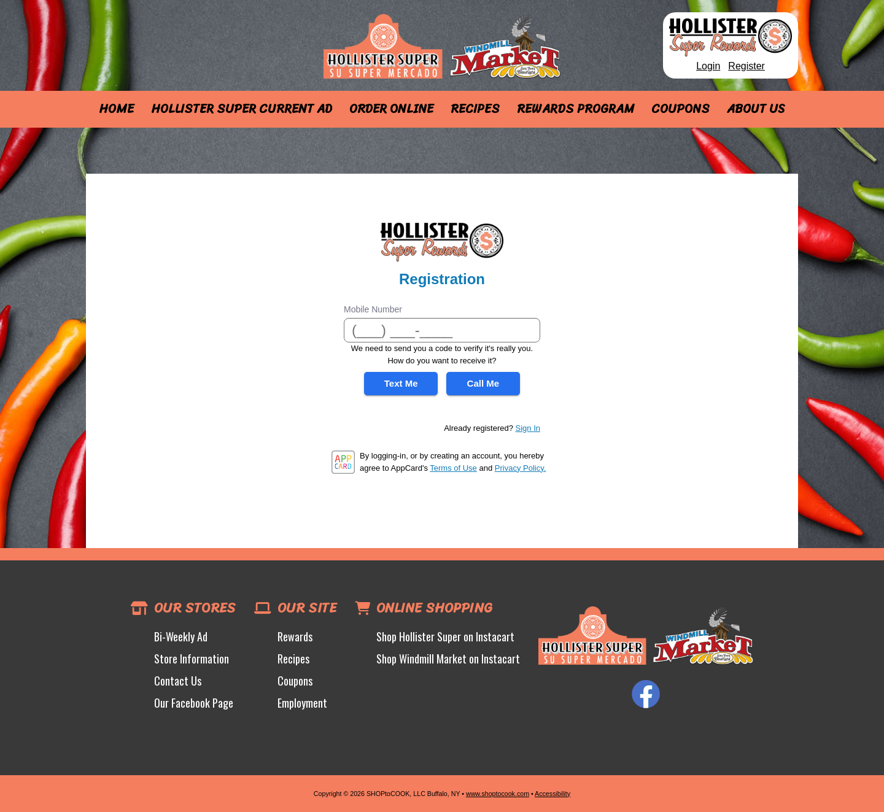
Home (116, 109)
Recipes (475, 109)
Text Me (401, 383)
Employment (302, 703)
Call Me (483, 383)
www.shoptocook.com (497, 793)
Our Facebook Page (193, 703)
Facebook (646, 694)
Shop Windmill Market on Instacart (448, 659)
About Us (756, 109)
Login (708, 66)
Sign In (528, 428)
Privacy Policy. (520, 468)
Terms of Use (453, 468)
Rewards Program (575, 109)
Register (746, 66)
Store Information (191, 659)
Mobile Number (373, 309)
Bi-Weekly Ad (180, 636)
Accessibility (552, 793)
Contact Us (177, 681)
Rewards (294, 636)
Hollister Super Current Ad (241, 109)
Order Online (391, 109)
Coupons (680, 109)
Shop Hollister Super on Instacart (445, 636)
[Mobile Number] (442, 330)
